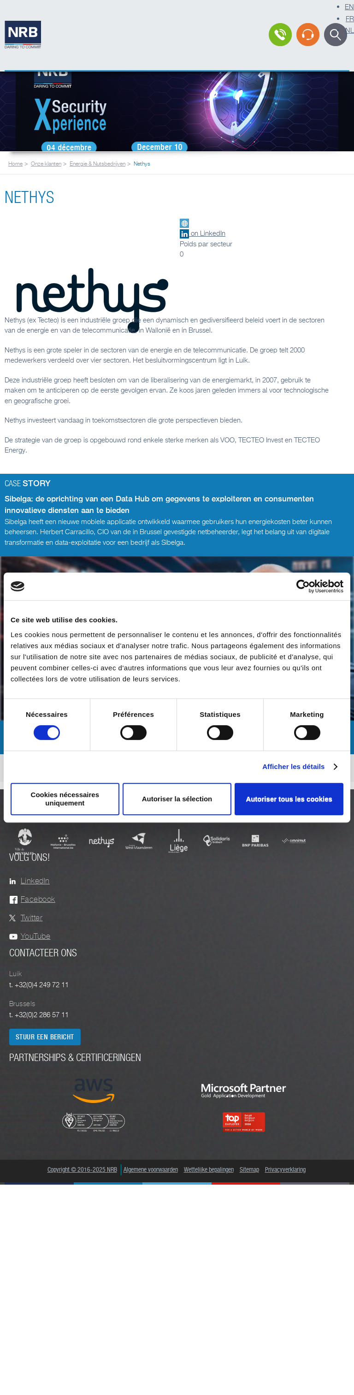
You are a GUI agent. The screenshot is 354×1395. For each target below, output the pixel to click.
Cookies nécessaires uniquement (65, 799)
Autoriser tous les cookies (289, 799)
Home (15, 163)
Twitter (31, 917)
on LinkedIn (202, 233)
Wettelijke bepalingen (209, 1170)
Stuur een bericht (45, 1037)
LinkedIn (35, 880)
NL (349, 30)
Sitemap (249, 1170)
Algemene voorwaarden (151, 1170)
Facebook (38, 899)
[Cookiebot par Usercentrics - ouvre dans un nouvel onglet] (303, 586)
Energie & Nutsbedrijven (97, 163)
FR (350, 18)
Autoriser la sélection (177, 799)
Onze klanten (46, 163)
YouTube (35, 936)
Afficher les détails (293, 766)
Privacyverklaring (285, 1170)
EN (349, 6)
